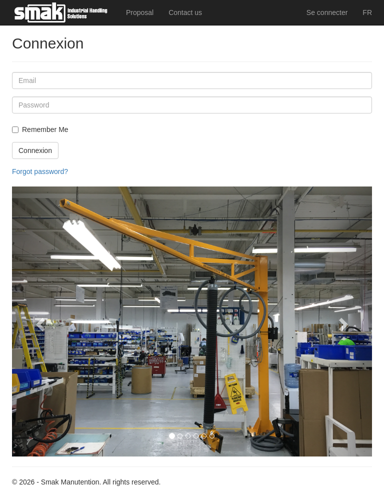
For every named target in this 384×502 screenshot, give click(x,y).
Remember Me (45, 130)
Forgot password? (40, 172)
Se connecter (327, 12)
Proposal (140, 12)
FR (367, 12)
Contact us (185, 12)
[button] (39, 321)
